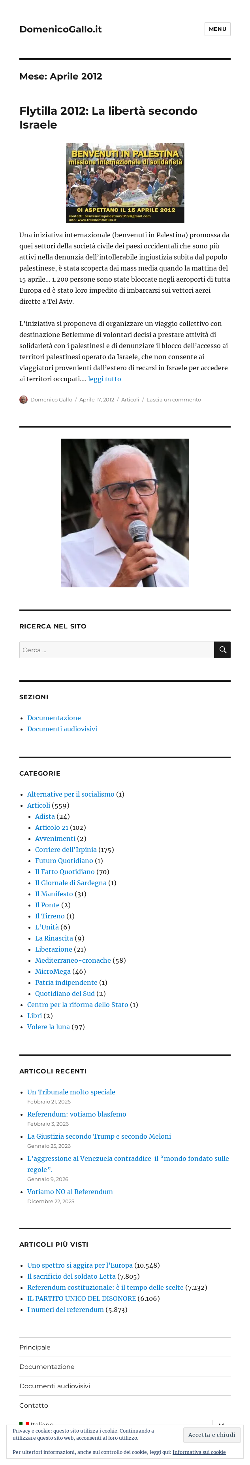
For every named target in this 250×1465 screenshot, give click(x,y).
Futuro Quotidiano (64, 861)
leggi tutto (104, 379)
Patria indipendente (66, 982)
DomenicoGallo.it (60, 29)
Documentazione (54, 718)
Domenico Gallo (51, 399)
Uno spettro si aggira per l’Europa (80, 1265)
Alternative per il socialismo (71, 794)
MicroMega (53, 971)
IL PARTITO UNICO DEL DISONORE (81, 1298)
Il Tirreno (50, 916)
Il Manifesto (54, 894)
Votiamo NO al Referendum (70, 1192)
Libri (34, 1016)
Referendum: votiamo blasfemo (76, 1114)
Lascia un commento (174, 399)
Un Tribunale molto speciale (71, 1092)
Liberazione (53, 949)
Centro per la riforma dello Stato (77, 1005)
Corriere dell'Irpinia (66, 850)
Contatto (33, 1405)
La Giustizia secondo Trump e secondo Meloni (99, 1136)
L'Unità (47, 927)
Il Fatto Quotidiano (65, 872)
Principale (35, 1347)
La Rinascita (54, 938)
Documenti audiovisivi (62, 729)
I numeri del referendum (65, 1310)
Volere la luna (48, 1027)
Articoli (130, 399)
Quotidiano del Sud (65, 993)
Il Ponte (47, 905)
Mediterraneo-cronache (73, 960)
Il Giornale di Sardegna (71, 883)
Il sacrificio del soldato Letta (71, 1276)
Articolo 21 (51, 827)
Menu (217, 29)
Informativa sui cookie (199, 1452)
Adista (45, 816)
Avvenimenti (55, 838)
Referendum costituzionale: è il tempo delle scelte (105, 1287)
